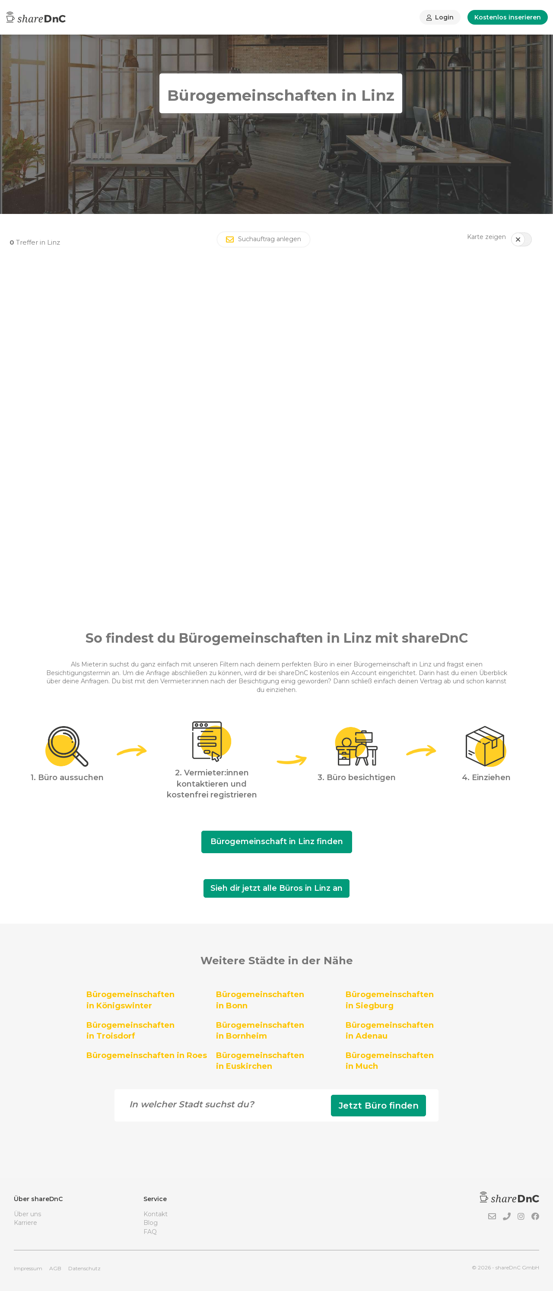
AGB (55, 1268)
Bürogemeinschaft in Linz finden (276, 841)
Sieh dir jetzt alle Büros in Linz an (276, 888)
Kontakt (155, 1214)
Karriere (25, 1223)
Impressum (28, 1268)
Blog (150, 1223)
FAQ (150, 1232)
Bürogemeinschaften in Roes (146, 1055)
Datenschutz (84, 1268)
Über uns (27, 1214)
